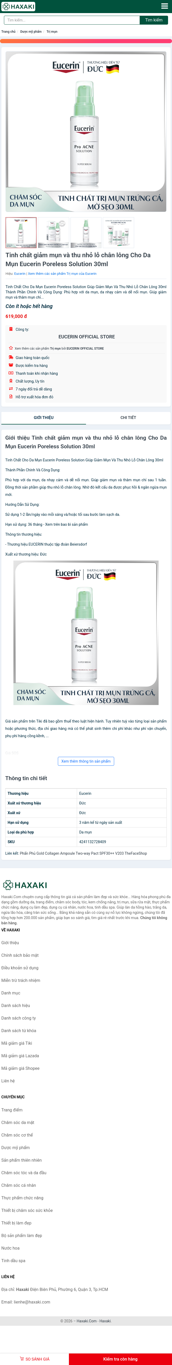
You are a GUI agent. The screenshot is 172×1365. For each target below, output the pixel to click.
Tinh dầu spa (13, 1260)
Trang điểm (12, 1109)
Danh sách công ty (18, 1018)
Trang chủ (8, 31)
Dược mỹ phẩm (31, 31)
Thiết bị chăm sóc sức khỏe (27, 1210)
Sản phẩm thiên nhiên (21, 1160)
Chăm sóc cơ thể (17, 1135)
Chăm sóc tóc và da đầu (23, 1172)
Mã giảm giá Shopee (20, 1068)
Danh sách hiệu (15, 1005)
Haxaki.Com (87, 1321)
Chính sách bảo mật (20, 955)
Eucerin (20, 274)
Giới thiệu (43, 417)
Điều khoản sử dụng (19, 967)
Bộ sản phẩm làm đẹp (21, 1235)
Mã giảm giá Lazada (20, 1055)
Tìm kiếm (154, 20)
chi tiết (128, 417)
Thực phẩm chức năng (22, 1197)
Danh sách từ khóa (18, 1030)
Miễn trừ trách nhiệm (20, 980)
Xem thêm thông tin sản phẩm (85, 761)
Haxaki (105, 1321)
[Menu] (164, 6)
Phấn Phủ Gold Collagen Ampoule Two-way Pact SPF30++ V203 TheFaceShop (83, 853)
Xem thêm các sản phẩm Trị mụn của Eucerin (62, 274)
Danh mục (10, 993)
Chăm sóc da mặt (17, 1122)
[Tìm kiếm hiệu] (72, 20)
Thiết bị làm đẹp (16, 1223)
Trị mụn (52, 31)
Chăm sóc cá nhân (18, 1185)
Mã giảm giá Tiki (16, 1043)
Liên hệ (8, 1080)
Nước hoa (10, 1248)
